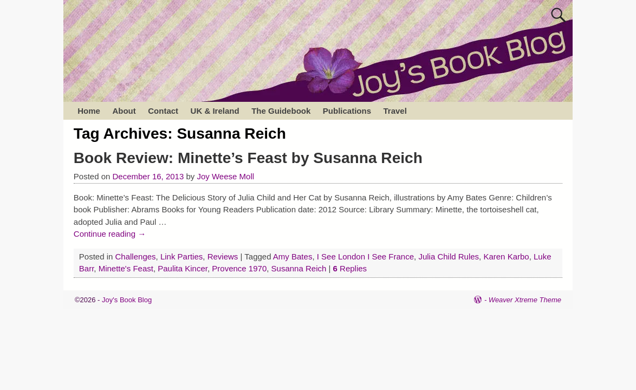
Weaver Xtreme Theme (525, 300)
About (123, 110)
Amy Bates (293, 256)
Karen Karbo (506, 256)
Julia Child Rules (448, 256)
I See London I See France (365, 256)
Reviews (222, 256)
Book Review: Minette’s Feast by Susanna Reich (248, 158)
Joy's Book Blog (127, 300)
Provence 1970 (239, 268)
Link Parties (181, 256)
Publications (347, 110)
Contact (163, 110)
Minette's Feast (126, 268)
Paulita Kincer (182, 268)
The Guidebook (280, 110)
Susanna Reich (299, 268)
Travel (394, 110)
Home (88, 110)
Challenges (135, 256)
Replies (350, 268)
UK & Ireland (215, 110)
